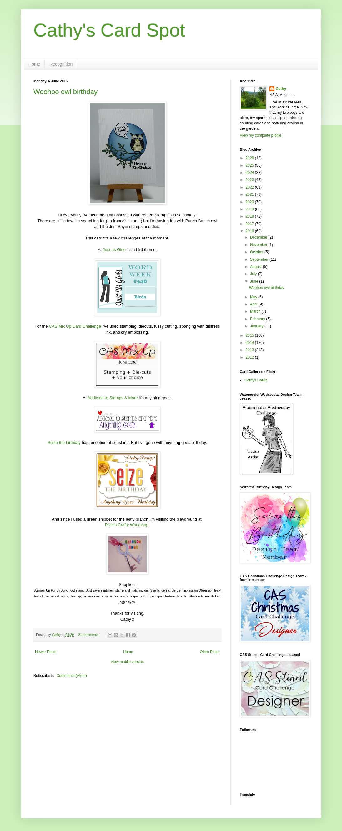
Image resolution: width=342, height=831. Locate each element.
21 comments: (89, 635)
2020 (250, 202)
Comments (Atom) (71, 675)
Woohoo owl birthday (65, 92)
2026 (250, 158)
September (259, 259)
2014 (250, 342)
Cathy (281, 89)
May (254, 297)
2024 (250, 172)
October (257, 252)
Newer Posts (45, 652)
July (254, 274)
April (254, 304)
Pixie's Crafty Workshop (126, 524)
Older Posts (209, 652)
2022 (250, 187)
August (256, 266)
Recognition (61, 64)
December (259, 237)
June (254, 281)
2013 (250, 350)
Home (34, 64)
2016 (250, 231)
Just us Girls (114, 249)
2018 (250, 216)
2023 (250, 180)
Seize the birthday (64, 442)
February (258, 319)
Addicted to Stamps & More (113, 397)
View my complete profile (260, 135)
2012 (250, 357)
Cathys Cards (255, 380)
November (259, 245)
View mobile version (127, 662)
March (256, 311)
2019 (250, 209)
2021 (250, 194)
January (257, 326)
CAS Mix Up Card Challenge (75, 326)
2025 (250, 165)
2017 (250, 224)
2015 (250, 335)
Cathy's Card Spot (109, 30)
